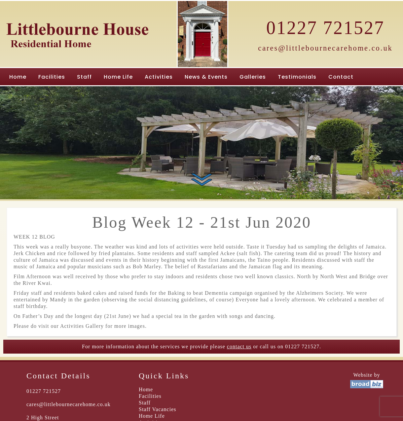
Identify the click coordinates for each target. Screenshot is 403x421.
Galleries (252, 77)
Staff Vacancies (157, 409)
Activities (159, 77)
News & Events (206, 77)
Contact (340, 77)
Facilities (51, 77)
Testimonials (297, 77)
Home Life (118, 77)
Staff (84, 77)
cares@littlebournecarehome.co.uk (325, 48)
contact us (239, 346)
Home (17, 77)
